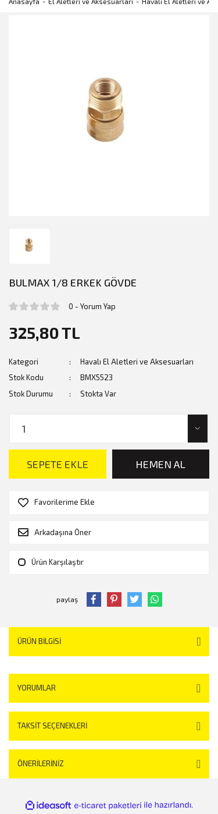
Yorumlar (36, 687)
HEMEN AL (160, 464)
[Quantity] (109, 428)
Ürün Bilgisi (39, 641)
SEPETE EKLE (57, 464)
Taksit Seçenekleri (52, 725)
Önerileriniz (40, 763)
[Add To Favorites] (109, 502)
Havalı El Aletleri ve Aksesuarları (137, 361)
